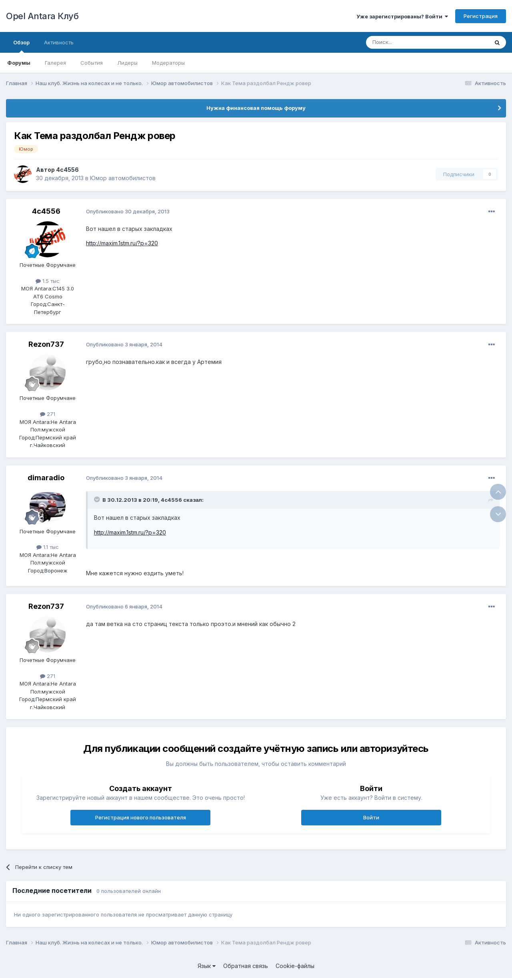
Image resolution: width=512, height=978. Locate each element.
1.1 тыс (47, 547)
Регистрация (481, 16)
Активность (59, 42)
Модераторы (168, 63)
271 (47, 414)
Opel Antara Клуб (42, 16)
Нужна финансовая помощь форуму (256, 108)
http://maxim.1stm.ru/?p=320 (122, 243)
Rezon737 (46, 344)
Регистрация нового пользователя (140, 817)
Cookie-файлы (295, 965)
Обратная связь (245, 965)
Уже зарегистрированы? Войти (402, 16)
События (91, 63)
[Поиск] (409, 42)
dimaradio (46, 477)
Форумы (18, 63)
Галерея (55, 63)
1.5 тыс (48, 281)
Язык (207, 965)
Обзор (21, 46)
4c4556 (67, 169)
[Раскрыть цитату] (97, 499)
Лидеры (127, 63)
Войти (371, 817)
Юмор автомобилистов (123, 178)
